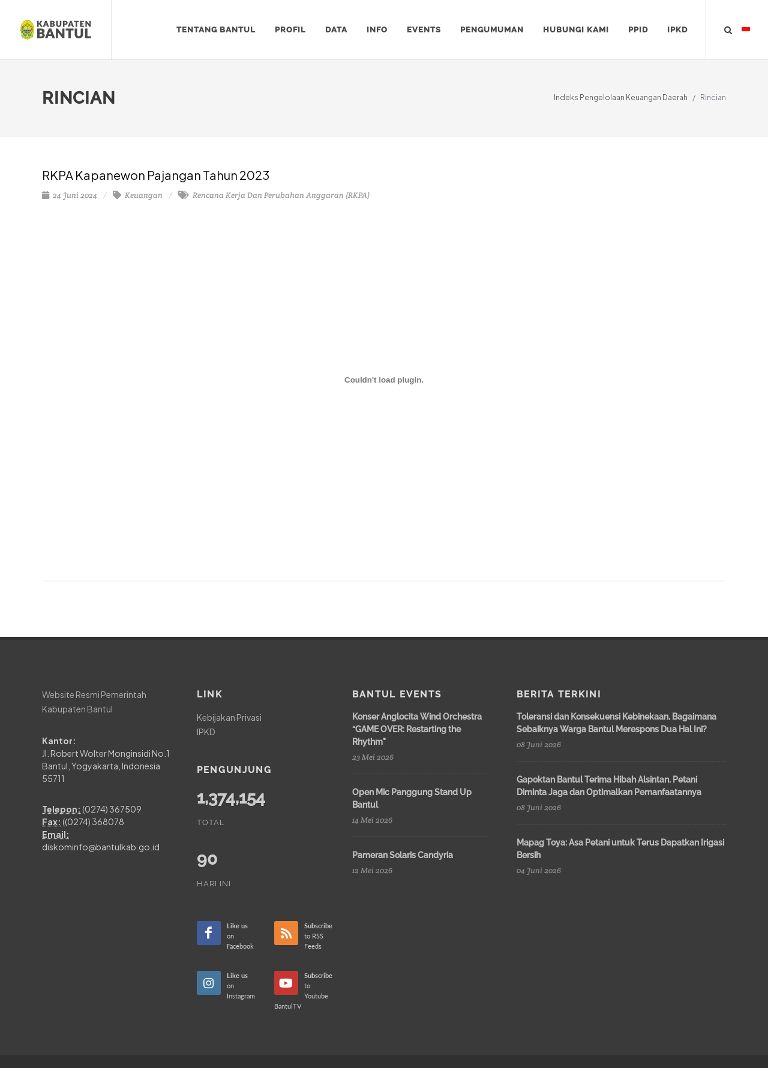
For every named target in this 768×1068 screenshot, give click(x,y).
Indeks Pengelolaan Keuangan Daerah (621, 97)
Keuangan (138, 195)
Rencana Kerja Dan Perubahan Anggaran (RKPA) (274, 195)
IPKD (206, 731)
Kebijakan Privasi (229, 717)
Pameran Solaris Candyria (402, 855)
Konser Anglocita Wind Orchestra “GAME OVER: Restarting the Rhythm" (417, 729)
